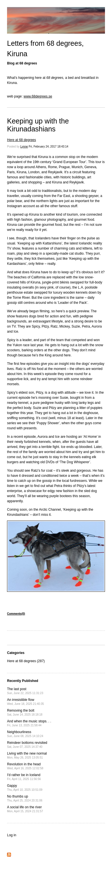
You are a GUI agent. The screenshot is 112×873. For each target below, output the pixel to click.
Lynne (24, 146)
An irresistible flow (25, 701)
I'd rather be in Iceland (24, 777)
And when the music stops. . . (29, 723)
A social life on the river (25, 809)
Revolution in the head (25, 766)
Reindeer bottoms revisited (27, 744)
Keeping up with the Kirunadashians (38, 125)
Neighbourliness (25, 734)
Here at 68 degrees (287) (26, 661)
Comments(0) (16, 613)
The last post (25, 691)
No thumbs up (24, 798)
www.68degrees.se (38, 96)
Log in (11, 835)
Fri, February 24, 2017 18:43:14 (48, 146)
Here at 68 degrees (21, 140)
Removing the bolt (24, 712)
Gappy (24, 787)
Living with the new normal (27, 755)
